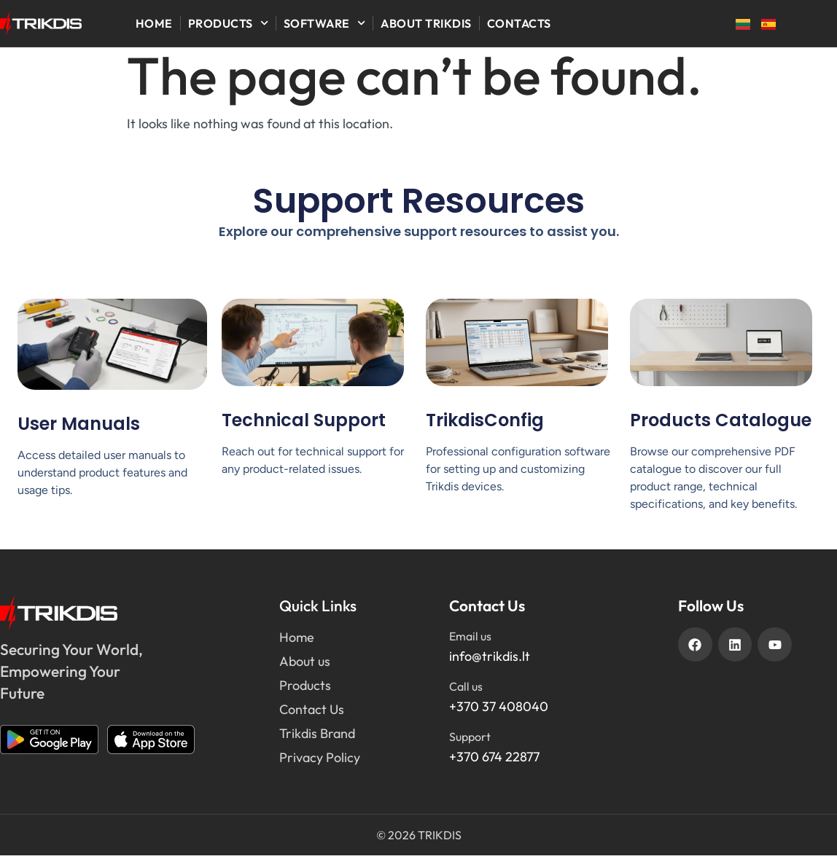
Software (324, 23)
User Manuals (78, 427)
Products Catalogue (720, 423)
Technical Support (304, 423)
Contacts (519, 23)
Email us (470, 639)
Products (228, 23)
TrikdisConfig (485, 423)
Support (470, 740)
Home (154, 23)
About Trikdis (426, 23)
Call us (466, 690)
